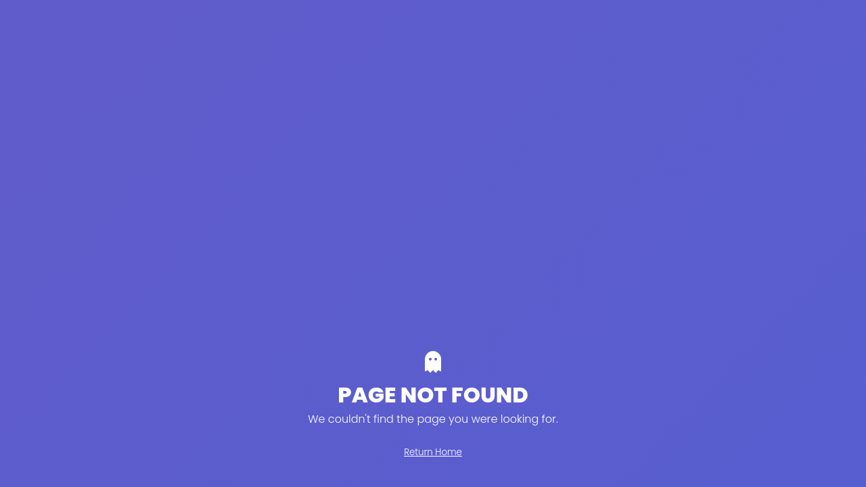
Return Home (433, 452)
